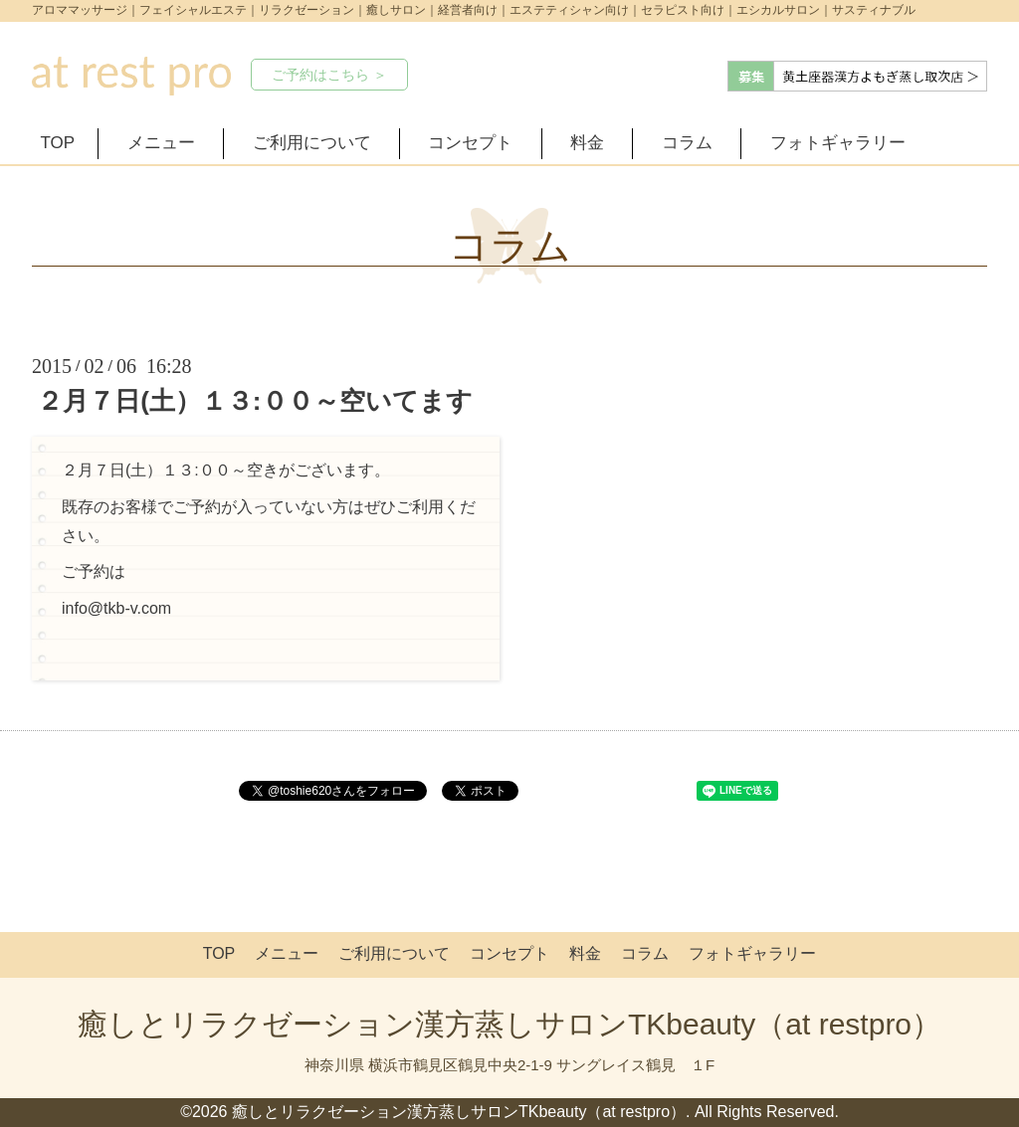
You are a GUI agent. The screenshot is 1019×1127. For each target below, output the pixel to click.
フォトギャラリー (838, 142)
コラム (687, 142)
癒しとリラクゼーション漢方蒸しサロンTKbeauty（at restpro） (509, 1024)
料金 (587, 142)
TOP (58, 142)
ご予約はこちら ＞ (329, 75)
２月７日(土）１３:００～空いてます (254, 401)
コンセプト (470, 142)
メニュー (161, 142)
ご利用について (312, 142)
